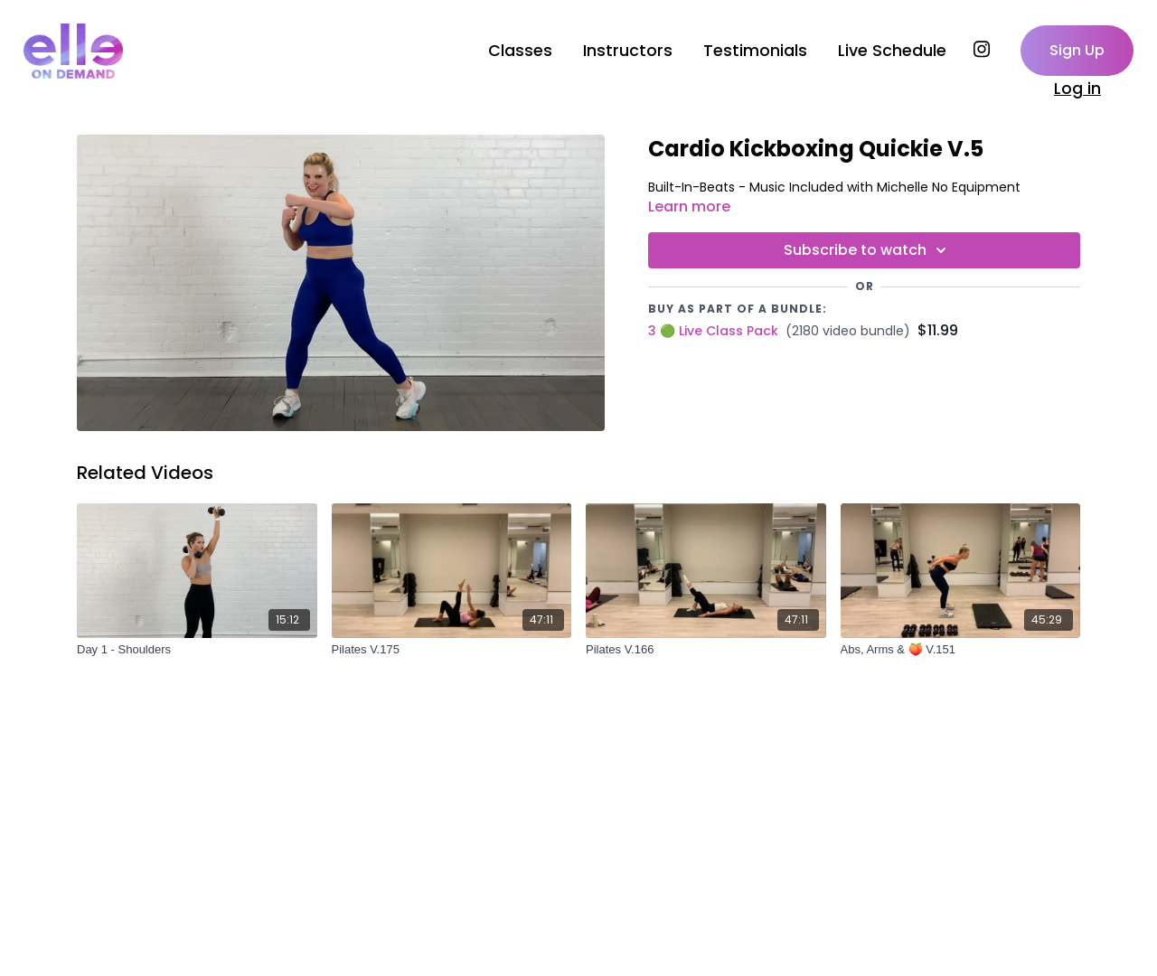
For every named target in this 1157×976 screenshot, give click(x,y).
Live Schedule (892, 50)
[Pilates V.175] (452, 650)
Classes (520, 50)
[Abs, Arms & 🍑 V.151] (961, 650)
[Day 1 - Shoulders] (197, 650)
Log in (1077, 88)
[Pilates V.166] (706, 650)
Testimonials (755, 50)
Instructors (628, 50)
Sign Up (1077, 50)
